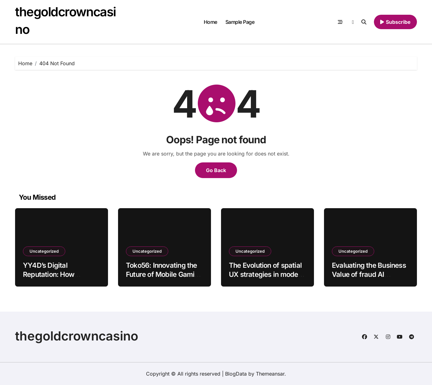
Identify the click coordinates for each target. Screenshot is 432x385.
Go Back (216, 170)
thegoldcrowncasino (76, 336)
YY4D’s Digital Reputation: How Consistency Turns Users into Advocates (56, 278)
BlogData (236, 374)
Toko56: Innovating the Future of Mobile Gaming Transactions (164, 274)
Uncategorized (44, 251)
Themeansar (270, 374)
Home (210, 22)
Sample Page (240, 22)
